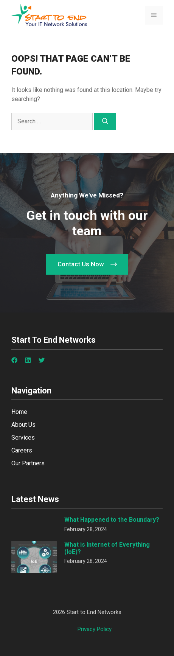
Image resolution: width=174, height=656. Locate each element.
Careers (21, 450)
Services (23, 437)
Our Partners (28, 463)
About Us (23, 424)
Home (19, 411)
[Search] (105, 121)
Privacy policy (95, 629)
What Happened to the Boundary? (111, 519)
